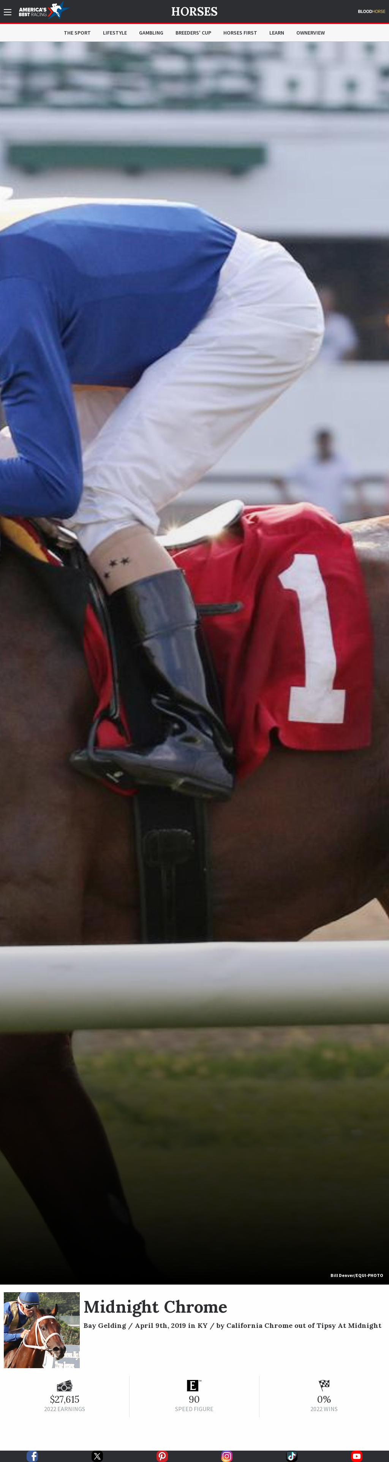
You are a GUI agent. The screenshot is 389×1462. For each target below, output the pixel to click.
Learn (276, 32)
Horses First (240, 32)
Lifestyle (115, 32)
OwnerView (310, 32)
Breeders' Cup (193, 32)
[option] (194, 663)
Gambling (151, 32)
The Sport (77, 32)
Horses (194, 11)
